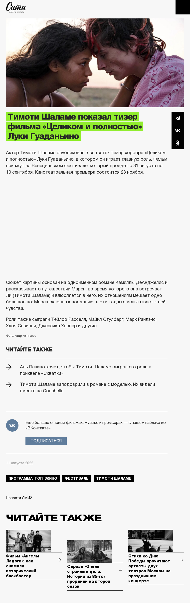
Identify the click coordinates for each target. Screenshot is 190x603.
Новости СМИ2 (19, 498)
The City (16, 7)
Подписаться (46, 441)
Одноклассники (178, 143)
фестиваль (77, 478)
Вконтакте (178, 130)
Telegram (178, 118)
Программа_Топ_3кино (32, 478)
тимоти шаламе (113, 478)
